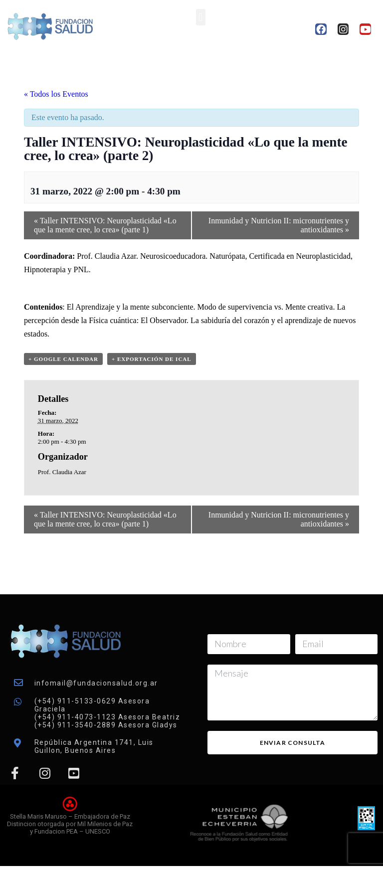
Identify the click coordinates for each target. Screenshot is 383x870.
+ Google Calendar (63, 359)
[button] (200, 17)
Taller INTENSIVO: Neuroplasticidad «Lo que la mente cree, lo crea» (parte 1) (105, 225)
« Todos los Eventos (56, 94)
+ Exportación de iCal (152, 359)
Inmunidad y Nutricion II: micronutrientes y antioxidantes (278, 225)
